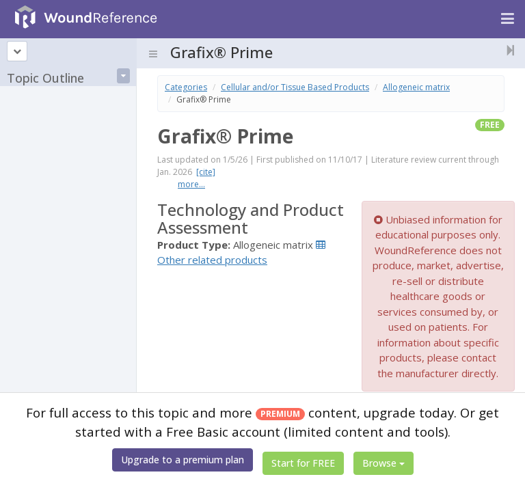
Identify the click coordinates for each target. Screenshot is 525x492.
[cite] (205, 172)
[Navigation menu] (507, 19)
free (490, 125)
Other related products (212, 259)
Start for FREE (303, 462)
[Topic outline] (17, 51)
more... (191, 184)
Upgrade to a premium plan (182, 459)
